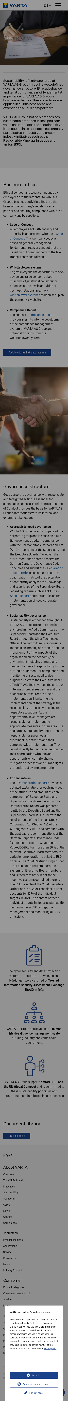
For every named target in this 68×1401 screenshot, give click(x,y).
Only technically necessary (35, 1384)
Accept (35, 1375)
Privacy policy (50, 1348)
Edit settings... (36, 1393)
